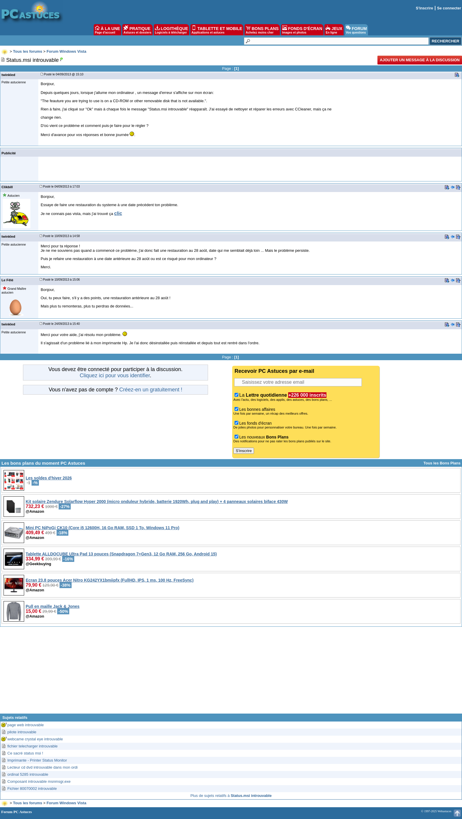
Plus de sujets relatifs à (231, 795)
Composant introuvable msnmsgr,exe (39, 781)
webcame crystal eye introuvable (35, 739)
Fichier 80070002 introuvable (32, 788)
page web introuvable (25, 725)
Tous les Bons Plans (442, 463)
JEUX (334, 29)
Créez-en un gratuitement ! (150, 390)
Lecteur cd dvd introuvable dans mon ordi (42, 767)
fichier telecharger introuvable (32, 746)
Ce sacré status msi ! (25, 753)
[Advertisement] (231, 672)
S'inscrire (424, 8)
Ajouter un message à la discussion (420, 60)
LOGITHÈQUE (171, 29)
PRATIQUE (137, 29)
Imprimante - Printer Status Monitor (37, 760)
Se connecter (449, 8)
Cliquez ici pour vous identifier (115, 375)
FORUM (356, 29)
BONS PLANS (262, 29)
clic (118, 213)
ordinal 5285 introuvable (27, 774)
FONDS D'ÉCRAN (302, 29)
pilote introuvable (21, 732)
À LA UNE (107, 29)
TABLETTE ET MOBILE (217, 29)
